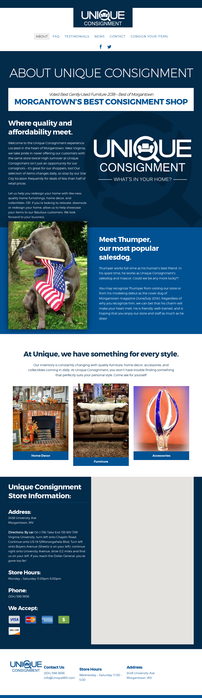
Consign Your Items (149, 36)
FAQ (55, 36)
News (99, 36)
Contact (118, 36)
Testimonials (77, 36)
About (42, 36)
